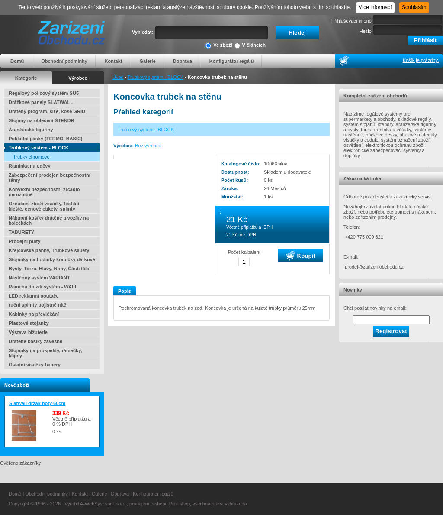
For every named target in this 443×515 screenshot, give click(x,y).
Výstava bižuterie (28, 332)
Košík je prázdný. (421, 60)
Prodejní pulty (24, 241)
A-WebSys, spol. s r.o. (103, 503)
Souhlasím (414, 7)
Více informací (375, 7)
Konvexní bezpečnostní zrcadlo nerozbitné (44, 192)
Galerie (147, 61)
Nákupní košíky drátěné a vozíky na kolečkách (49, 220)
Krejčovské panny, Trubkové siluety (49, 250)
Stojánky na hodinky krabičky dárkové (52, 259)
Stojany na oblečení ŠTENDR (41, 120)
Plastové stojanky (29, 323)
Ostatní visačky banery (35, 364)
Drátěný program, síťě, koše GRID (47, 111)
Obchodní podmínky (64, 61)
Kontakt (113, 61)
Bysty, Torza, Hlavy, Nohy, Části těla (49, 268)
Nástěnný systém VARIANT (39, 277)
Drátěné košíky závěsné (35, 341)
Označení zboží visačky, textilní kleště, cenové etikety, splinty (44, 206)
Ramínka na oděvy (30, 165)
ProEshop (179, 503)
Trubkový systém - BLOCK (156, 77)
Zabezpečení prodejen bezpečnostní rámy (49, 177)
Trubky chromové (31, 156)
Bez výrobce (148, 145)
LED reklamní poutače (34, 295)
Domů (17, 61)
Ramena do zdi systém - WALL (43, 286)
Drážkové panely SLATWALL (41, 102)
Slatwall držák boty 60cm (37, 403)
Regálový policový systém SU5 (44, 93)
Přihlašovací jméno (351, 20)
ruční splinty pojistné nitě (37, 305)
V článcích (250, 45)
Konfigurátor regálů (231, 61)
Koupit (300, 255)
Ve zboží (218, 45)
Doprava (182, 61)
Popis (124, 291)
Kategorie (26, 78)
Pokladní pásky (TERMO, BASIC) (46, 138)
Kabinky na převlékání (34, 314)
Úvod (118, 77)
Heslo (366, 31)
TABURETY (21, 232)
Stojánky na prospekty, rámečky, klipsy (45, 353)
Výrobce (77, 78)
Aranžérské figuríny (31, 129)
